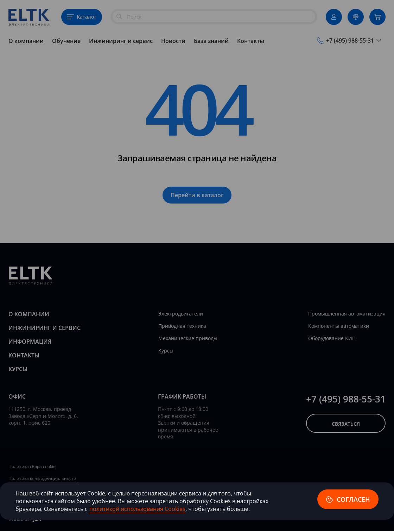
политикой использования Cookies (137, 509)
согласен (348, 499)
